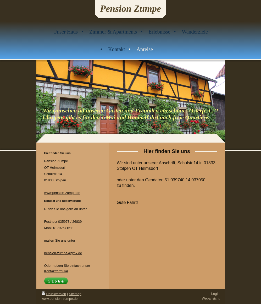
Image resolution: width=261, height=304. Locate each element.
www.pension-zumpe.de (62, 193)
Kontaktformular (56, 271)
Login (215, 294)
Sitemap (75, 294)
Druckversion (54, 294)
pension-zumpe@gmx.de (63, 253)
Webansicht (211, 298)
